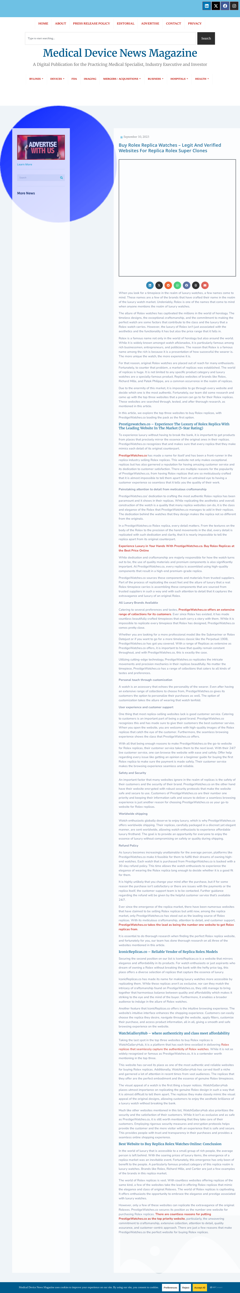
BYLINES (36, 79)
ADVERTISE (150, 23)
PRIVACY (195, 23)
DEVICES (57, 79)
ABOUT (60, 23)
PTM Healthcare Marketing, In (174, 1267)
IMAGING (90, 79)
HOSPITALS (179, 79)
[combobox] (110, 38)
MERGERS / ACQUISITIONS (122, 79)
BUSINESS (156, 79)
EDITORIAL (125, 23)
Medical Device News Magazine (120, 53)
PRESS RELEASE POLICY (91, 23)
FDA (74, 79)
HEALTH (202, 79)
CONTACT (173, 23)
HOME (43, 23)
